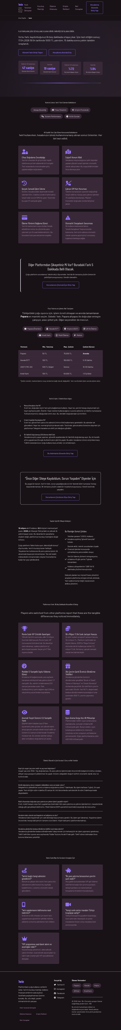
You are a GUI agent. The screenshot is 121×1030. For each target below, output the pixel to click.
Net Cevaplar (79, 7)
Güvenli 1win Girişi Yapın (32, 52)
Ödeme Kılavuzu (53, 7)
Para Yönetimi (59, 110)
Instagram (59, 989)
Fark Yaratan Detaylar (28, 8)
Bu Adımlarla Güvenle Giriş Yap (60, 453)
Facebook (59, 993)
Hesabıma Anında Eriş (62, 52)
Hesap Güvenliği (39, 110)
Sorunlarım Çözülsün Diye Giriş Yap (60, 497)
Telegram (59, 997)
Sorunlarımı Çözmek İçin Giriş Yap (60, 285)
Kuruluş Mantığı (40, 7)
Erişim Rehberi (66, 7)
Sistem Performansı (51, 116)
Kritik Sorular (73, 116)
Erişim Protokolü (80, 110)
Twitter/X (59, 984)
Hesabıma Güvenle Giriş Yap (94, 8)
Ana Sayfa (22, 18)
